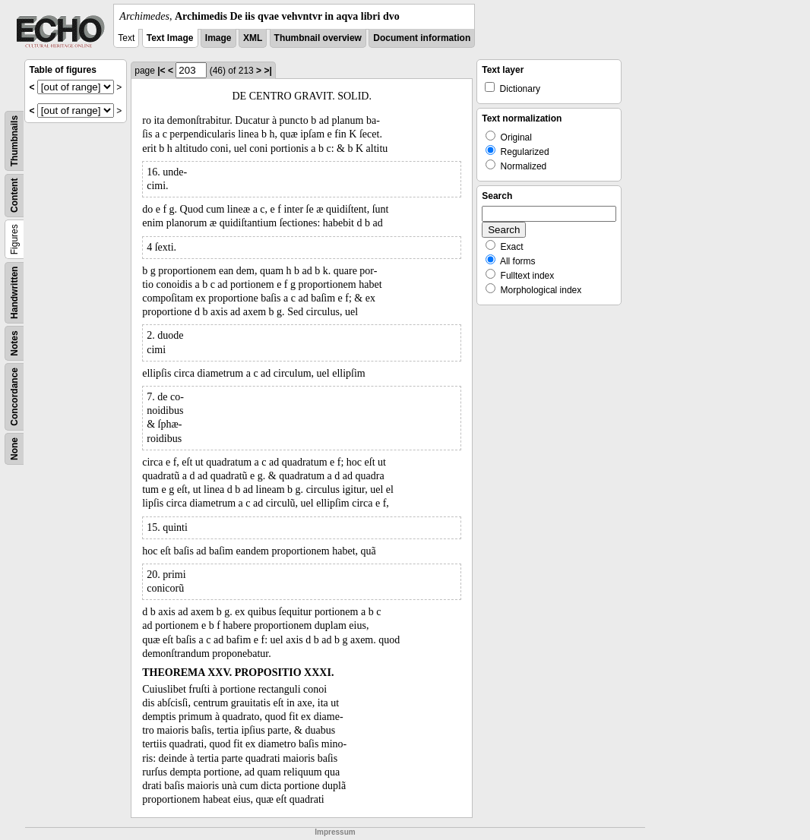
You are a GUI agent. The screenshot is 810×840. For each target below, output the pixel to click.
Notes (14, 342)
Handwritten (14, 293)
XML (252, 38)
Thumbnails (14, 140)
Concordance (14, 397)
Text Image (170, 38)
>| (267, 70)
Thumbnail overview (318, 38)
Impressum (335, 832)
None (14, 448)
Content (14, 195)
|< (161, 70)
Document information (421, 38)
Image (218, 38)
